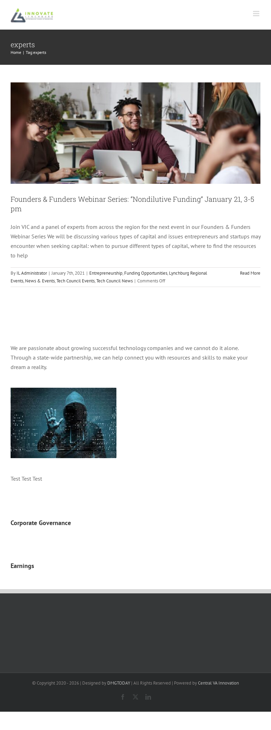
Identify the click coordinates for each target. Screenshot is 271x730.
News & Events (40, 281)
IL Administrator (32, 273)
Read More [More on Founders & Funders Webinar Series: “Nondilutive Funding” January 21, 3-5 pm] (250, 273)
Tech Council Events (75, 281)
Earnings (22, 566)
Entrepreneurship (105, 273)
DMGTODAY (118, 683)
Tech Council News (114, 281)
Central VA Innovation (218, 683)
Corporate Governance (41, 523)
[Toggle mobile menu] (256, 13)
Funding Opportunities (145, 273)
